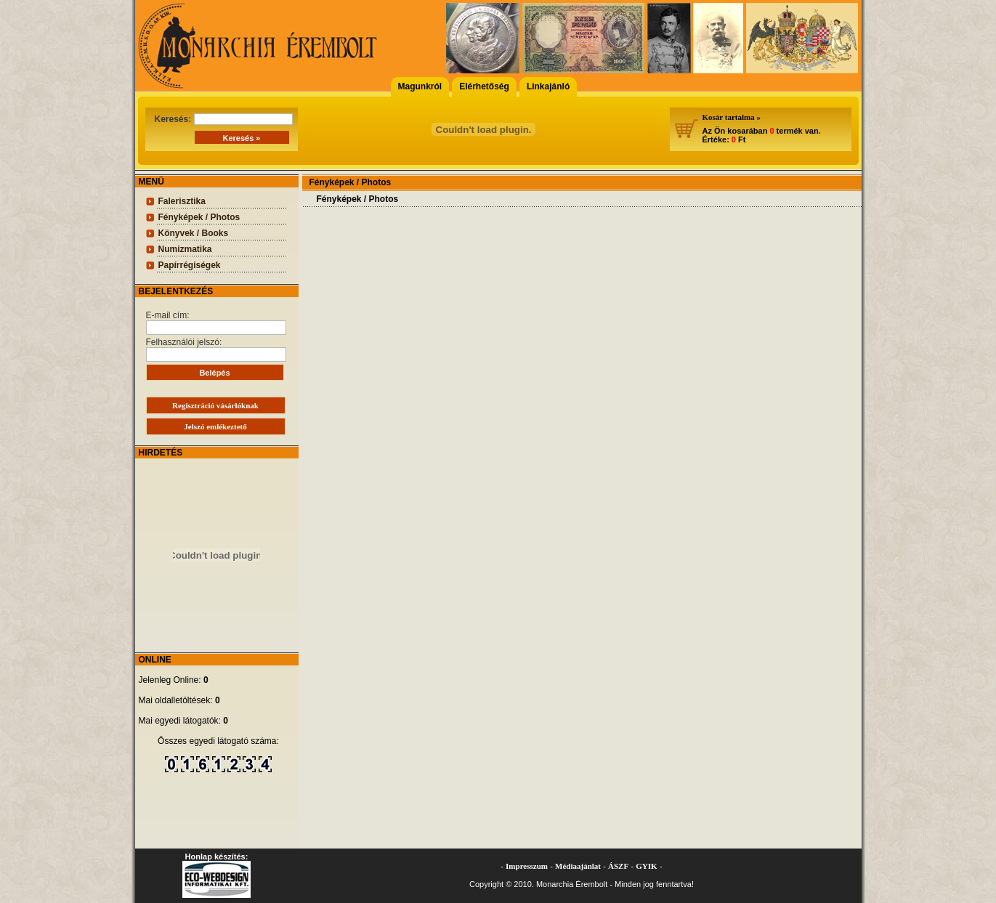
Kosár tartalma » (732, 117)
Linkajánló (548, 86)
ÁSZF (618, 866)
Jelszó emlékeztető (215, 426)
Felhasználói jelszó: (216, 349)
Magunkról (420, 86)
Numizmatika (185, 249)
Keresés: (224, 119)
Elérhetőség (484, 86)
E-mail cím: (216, 322)
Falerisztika (182, 201)
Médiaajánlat (578, 866)
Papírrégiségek (189, 265)
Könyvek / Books (193, 233)
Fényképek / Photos (199, 217)
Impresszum (527, 866)
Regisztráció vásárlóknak (215, 405)
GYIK (646, 866)
